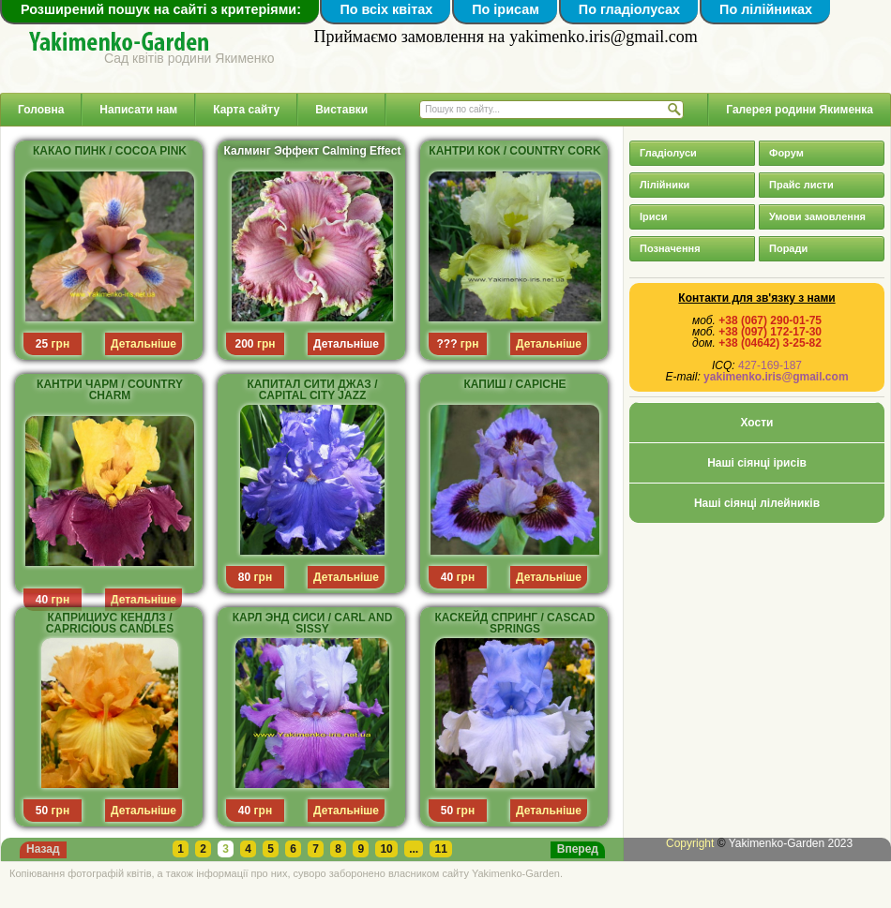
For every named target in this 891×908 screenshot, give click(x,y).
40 (42, 599)
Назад (43, 849)
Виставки (341, 109)
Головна (41, 109)
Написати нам (138, 109)
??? (447, 343)
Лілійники (664, 184)
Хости (757, 422)
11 (440, 849)
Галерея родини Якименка (799, 109)
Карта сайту (246, 109)
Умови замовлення (817, 216)
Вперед (577, 849)
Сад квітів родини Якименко (189, 58)
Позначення (670, 248)
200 (244, 343)
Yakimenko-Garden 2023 (791, 843)
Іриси (653, 216)
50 (42, 810)
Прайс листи (801, 184)
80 (244, 577)
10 (386, 849)
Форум (786, 152)
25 (42, 343)
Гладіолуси (668, 152)
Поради (788, 248)
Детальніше (346, 343)
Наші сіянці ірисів (757, 462)
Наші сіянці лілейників (757, 503)
